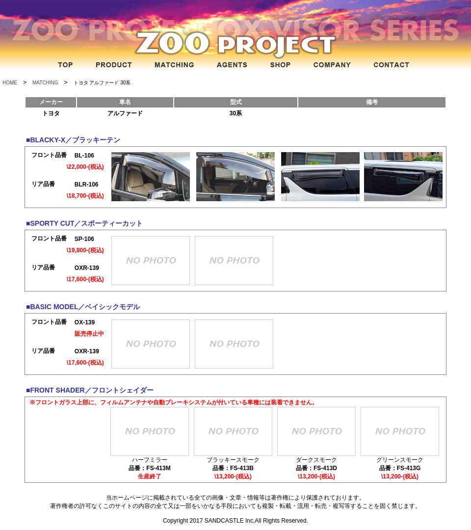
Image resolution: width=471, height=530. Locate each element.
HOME (9, 82)
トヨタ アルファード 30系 (102, 82)
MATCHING (45, 82)
